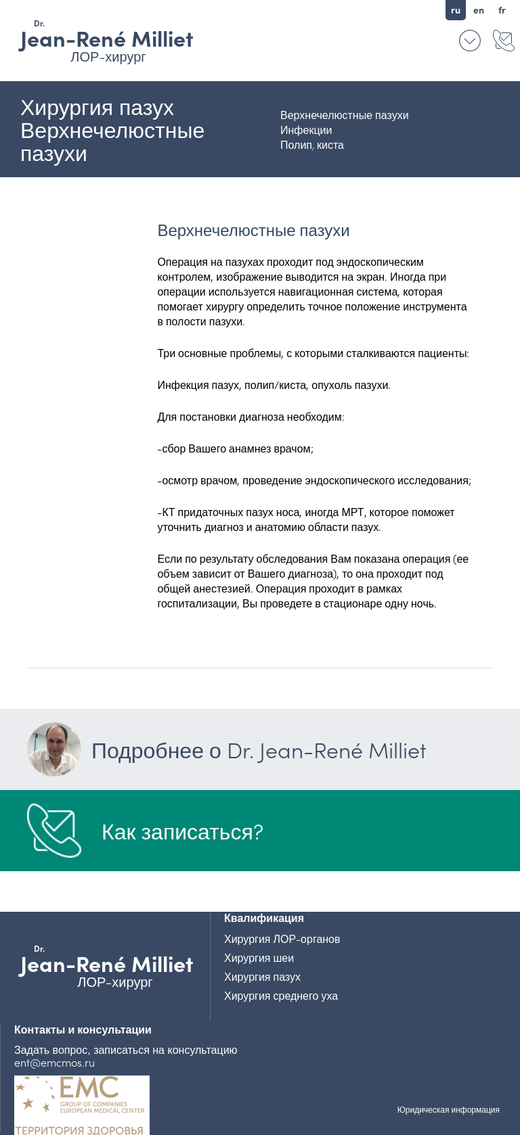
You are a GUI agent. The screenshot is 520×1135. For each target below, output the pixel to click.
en (478, 9)
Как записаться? (182, 830)
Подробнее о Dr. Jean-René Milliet (227, 749)
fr (502, 9)
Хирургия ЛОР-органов (282, 938)
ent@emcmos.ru (54, 1062)
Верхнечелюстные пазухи (344, 114)
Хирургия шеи (259, 957)
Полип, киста (312, 144)
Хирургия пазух (262, 976)
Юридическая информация (448, 1109)
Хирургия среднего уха (281, 995)
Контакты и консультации (503, 40)
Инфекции (306, 129)
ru (455, 9)
